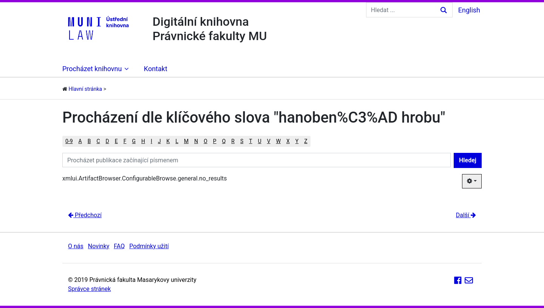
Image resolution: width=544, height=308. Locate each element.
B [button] (89, 141)
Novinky (99, 246)
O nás (75, 246)
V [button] (268, 141)
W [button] (278, 141)
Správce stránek (89, 288)
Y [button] (296, 141)
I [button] (151, 141)
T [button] (250, 141)
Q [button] (224, 141)
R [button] (233, 141)
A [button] (80, 141)
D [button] (107, 141)
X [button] (288, 141)
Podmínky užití (148, 246)
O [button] (205, 141)
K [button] (168, 141)
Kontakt (155, 69)
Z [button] (305, 141)
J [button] (159, 141)
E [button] (116, 141)
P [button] (214, 141)
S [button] (241, 141)
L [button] (176, 141)
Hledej (467, 160)
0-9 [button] (69, 141)
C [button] (98, 141)
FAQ (119, 246)
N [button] (196, 141)
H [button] (143, 141)
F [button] (125, 141)
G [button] (134, 141)
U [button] (259, 141)
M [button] (186, 141)
